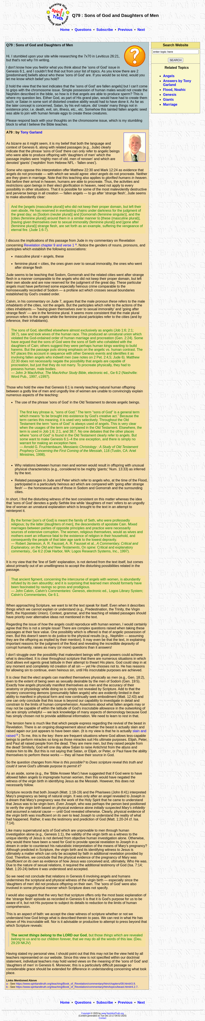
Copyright (86, 1013)
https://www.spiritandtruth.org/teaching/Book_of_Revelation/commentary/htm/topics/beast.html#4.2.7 (77, 986)
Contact (102, 1018)
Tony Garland (31, 132)
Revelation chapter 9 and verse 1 (49, 245)
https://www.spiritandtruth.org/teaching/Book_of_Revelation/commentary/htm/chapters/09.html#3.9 (75, 983)
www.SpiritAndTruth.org (112, 1013)
